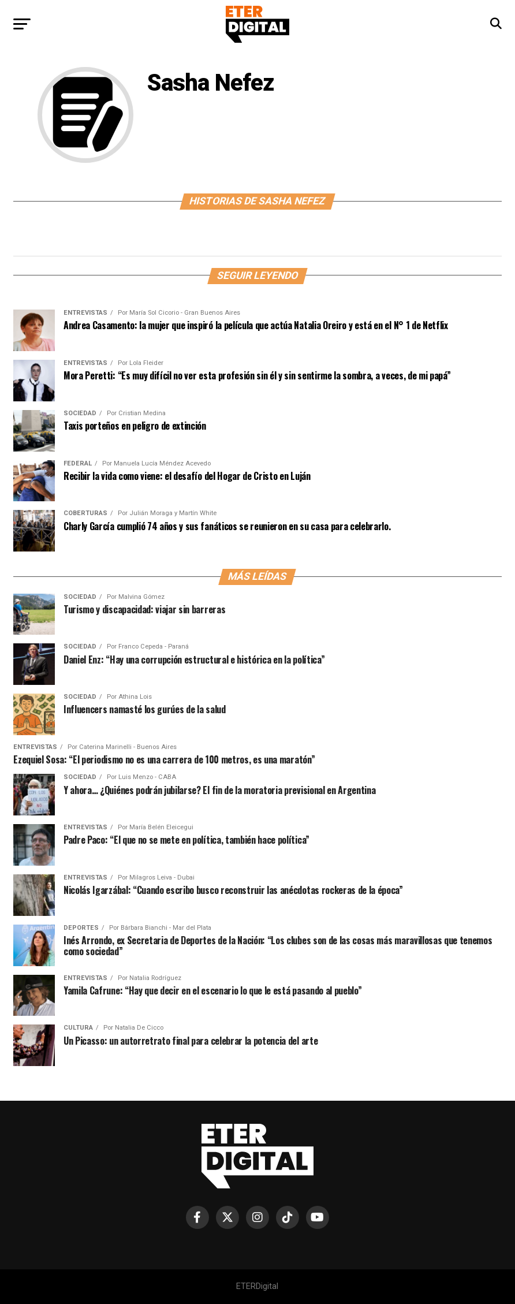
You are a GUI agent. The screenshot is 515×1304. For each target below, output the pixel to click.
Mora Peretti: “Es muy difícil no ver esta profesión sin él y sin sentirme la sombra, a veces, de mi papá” (258, 375)
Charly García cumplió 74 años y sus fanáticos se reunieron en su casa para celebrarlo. (227, 526)
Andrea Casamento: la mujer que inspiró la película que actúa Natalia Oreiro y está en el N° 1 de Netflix (256, 325)
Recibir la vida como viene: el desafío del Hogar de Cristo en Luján (187, 476)
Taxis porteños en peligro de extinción (135, 426)
